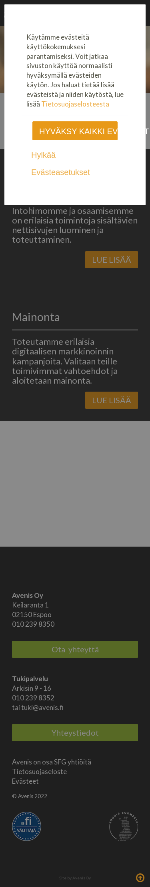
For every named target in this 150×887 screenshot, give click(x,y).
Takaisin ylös (140, 877)
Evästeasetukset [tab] (60, 172)
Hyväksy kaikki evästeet (78, 131)
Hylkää (43, 155)
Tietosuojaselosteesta (75, 104)
